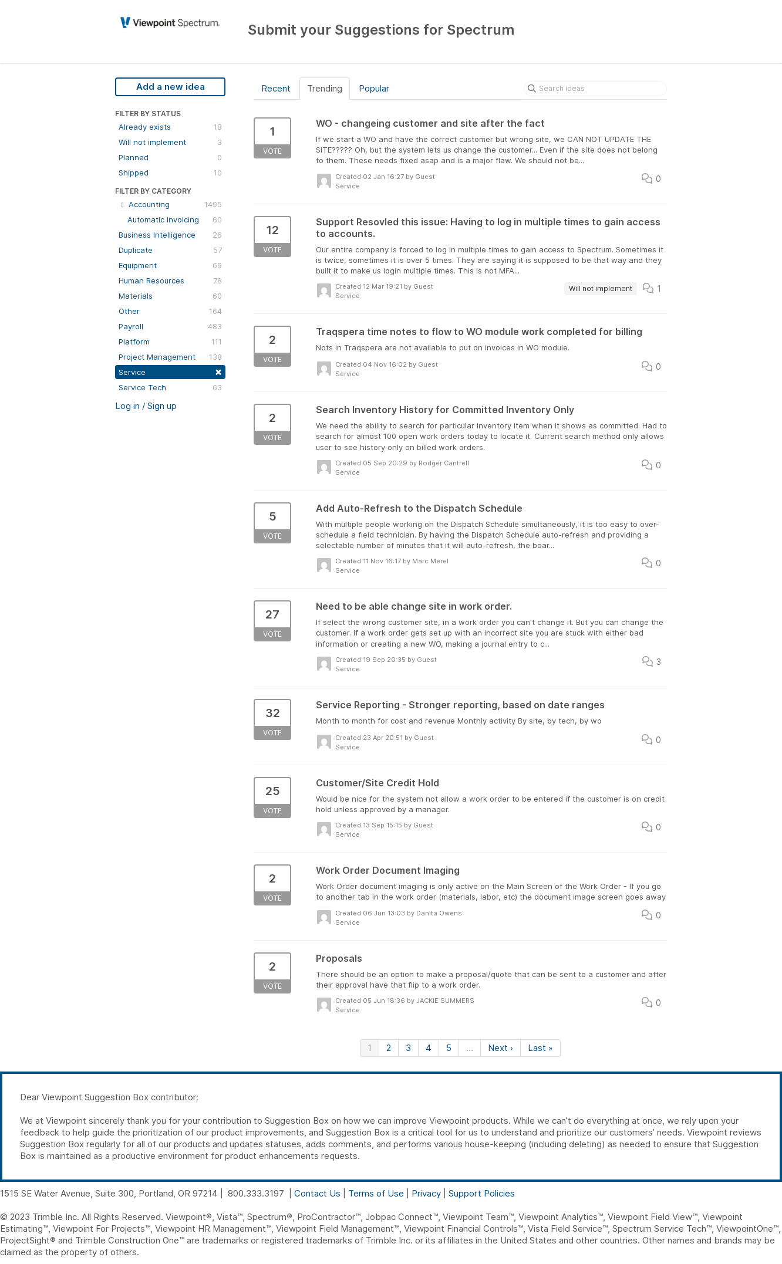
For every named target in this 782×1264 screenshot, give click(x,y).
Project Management (170, 357)
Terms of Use (376, 1193)
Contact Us (317, 1193)
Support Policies (482, 1193)
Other (170, 311)
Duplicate (170, 250)
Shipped (170, 172)
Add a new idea (170, 86)
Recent (276, 88)
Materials (170, 296)
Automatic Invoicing (174, 219)
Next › (500, 1047)
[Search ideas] (595, 88)
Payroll (170, 326)
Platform (170, 341)
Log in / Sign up (146, 405)
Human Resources (170, 280)
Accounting (170, 204)
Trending (324, 88)
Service (170, 371)
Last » (540, 1047)
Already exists (170, 127)
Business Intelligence (170, 235)
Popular (374, 88)
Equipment (170, 265)
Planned (170, 157)
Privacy (426, 1193)
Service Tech (170, 387)
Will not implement (170, 142)
